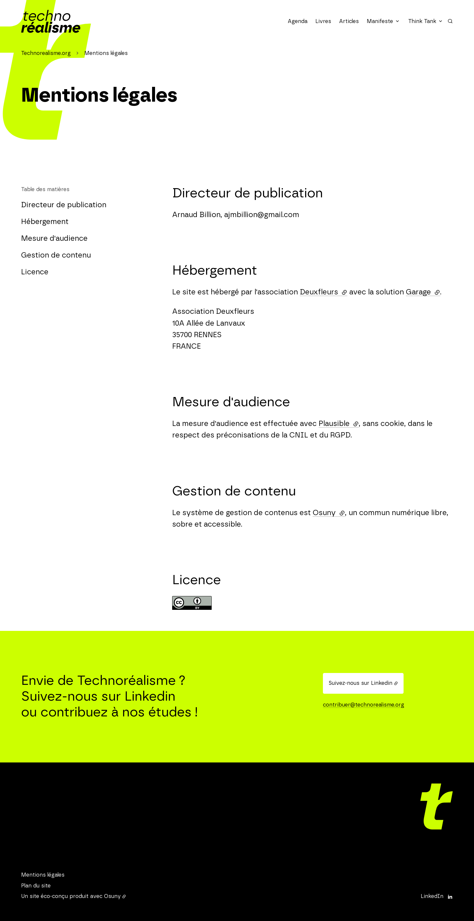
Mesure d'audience (54, 238)
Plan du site (36, 885)
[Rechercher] (450, 21)
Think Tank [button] (422, 21)
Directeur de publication (63, 205)
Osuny (329, 512)
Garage (423, 292)
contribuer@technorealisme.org (363, 705)
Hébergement (44, 221)
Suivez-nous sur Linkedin (360, 683)
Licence (34, 272)
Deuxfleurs (323, 292)
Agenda (297, 21)
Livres (323, 21)
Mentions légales (43, 875)
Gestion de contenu (56, 255)
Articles (349, 21)
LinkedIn (432, 896)
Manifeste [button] (380, 21)
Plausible (339, 423)
